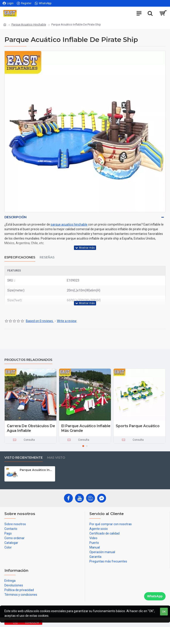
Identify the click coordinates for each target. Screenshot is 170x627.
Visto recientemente (23, 458)
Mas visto (56, 458)
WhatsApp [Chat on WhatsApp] (154, 596)
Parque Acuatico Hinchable (29, 24)
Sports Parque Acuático (138, 426)
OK (164, 611)
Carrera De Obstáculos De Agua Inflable (31, 428)
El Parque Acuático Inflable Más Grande (85, 428)
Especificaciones (19, 257)
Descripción (15, 217)
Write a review (67, 321)
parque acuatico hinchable (69, 224)
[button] (83, 446)
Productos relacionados (28, 360)
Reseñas (47, 257)
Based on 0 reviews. (40, 321)
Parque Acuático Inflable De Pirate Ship (36, 470)
